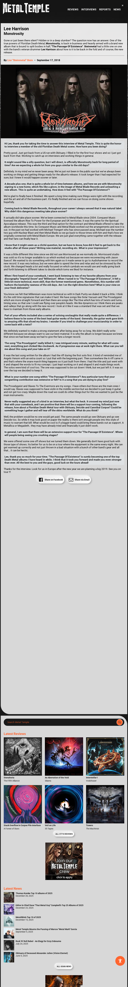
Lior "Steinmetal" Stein (20, 60)
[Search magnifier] (120, 722)
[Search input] (61, 722)
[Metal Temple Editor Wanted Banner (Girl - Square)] (64, 879)
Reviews (73, 9)
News (117, 9)
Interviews (88, 9)
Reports (105, 9)
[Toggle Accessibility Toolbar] (120, 961)
